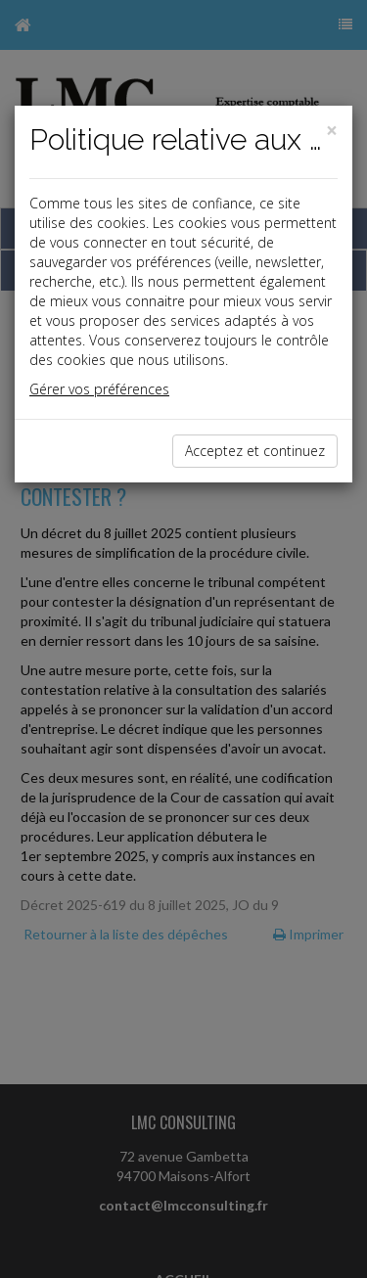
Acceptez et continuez (255, 450)
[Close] (332, 130)
